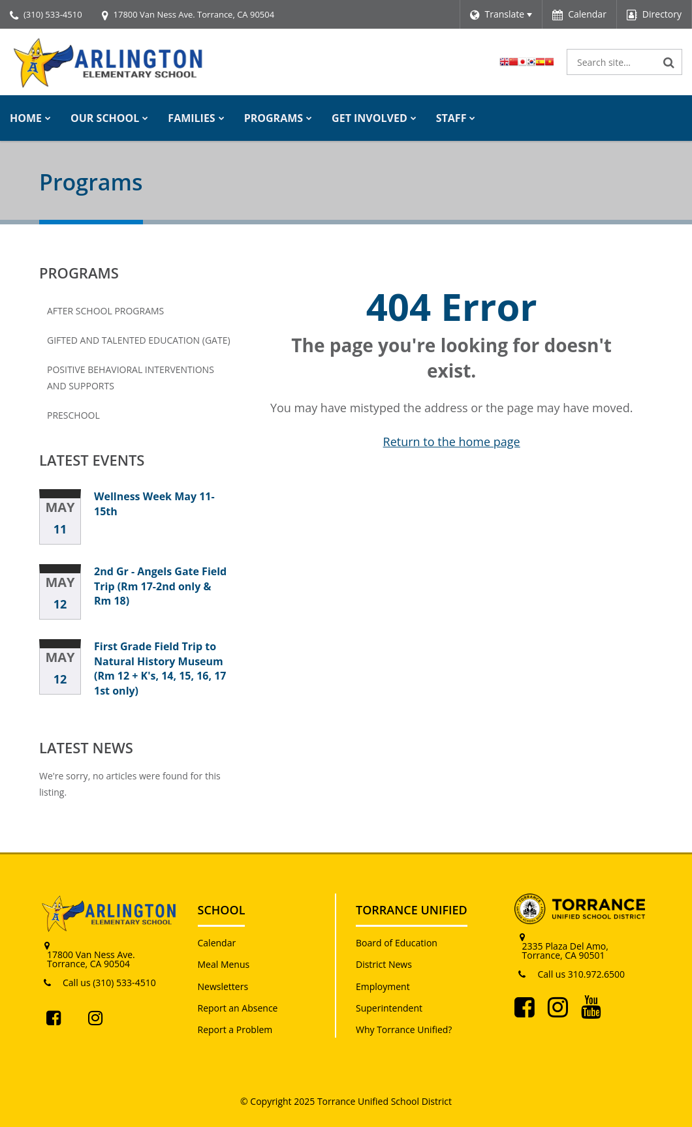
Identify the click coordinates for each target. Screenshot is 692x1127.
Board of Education (396, 943)
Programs (79, 272)
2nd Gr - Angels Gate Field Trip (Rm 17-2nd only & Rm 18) (160, 586)
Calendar (217, 943)
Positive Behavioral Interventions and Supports (130, 377)
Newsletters (223, 986)
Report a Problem (235, 1029)
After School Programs (105, 311)
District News (384, 964)
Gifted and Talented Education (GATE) (138, 340)
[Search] (669, 62)
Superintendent (389, 1008)
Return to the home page (451, 441)
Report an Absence (238, 1008)
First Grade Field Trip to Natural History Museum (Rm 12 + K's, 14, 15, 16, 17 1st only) (160, 668)
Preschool (73, 415)
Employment (383, 986)
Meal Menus (224, 964)
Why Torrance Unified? (404, 1029)
